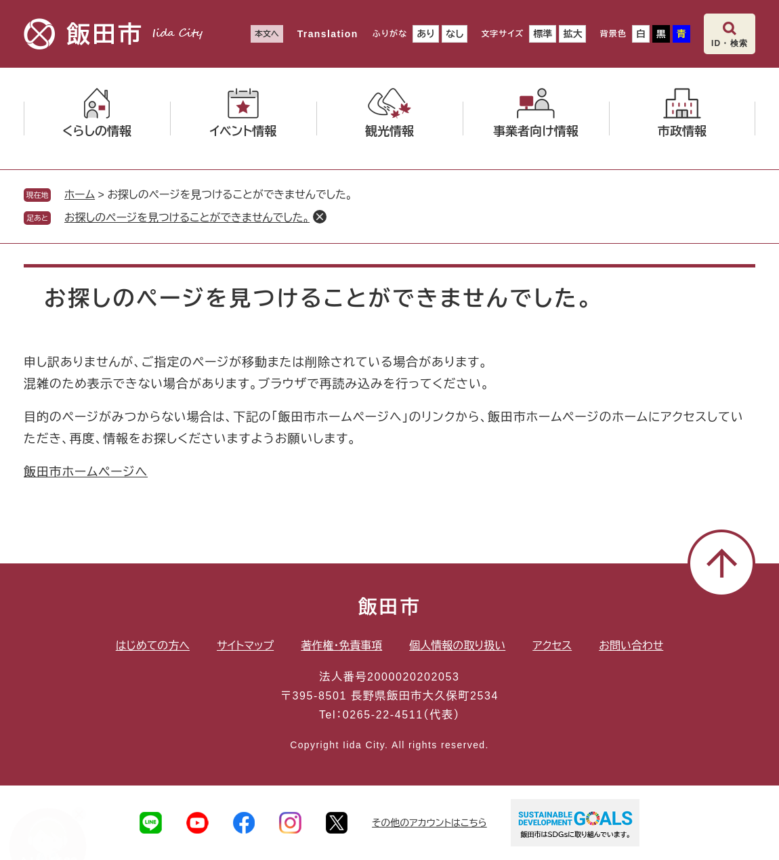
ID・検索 (729, 43)
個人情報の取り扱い (457, 645)
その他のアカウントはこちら (429, 822)
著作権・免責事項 (341, 645)
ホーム (79, 194)
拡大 (572, 33)
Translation (327, 33)
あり (426, 33)
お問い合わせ (631, 645)
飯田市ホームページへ (86, 472)
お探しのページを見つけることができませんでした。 (187, 217)
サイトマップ (245, 645)
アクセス (552, 645)
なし (454, 33)
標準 (542, 33)
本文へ (267, 34)
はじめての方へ (153, 645)
